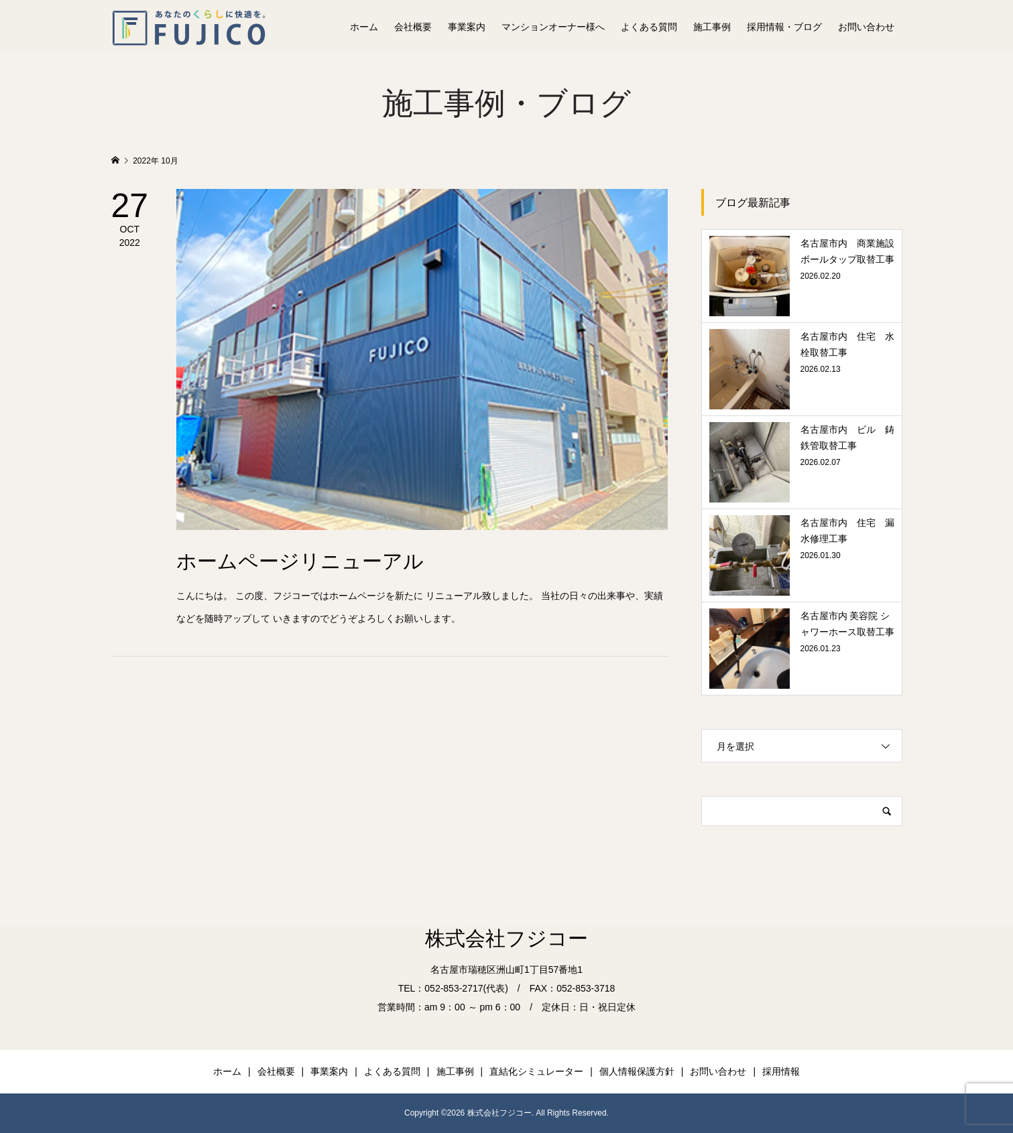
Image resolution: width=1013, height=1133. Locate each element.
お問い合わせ (866, 26)
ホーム (364, 26)
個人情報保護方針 (636, 1071)
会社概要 (413, 26)
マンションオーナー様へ (553, 26)
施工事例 (712, 26)
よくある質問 (649, 26)
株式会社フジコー (506, 938)
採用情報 (781, 1071)
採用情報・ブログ (784, 26)
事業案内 (466, 26)
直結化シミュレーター (536, 1071)
